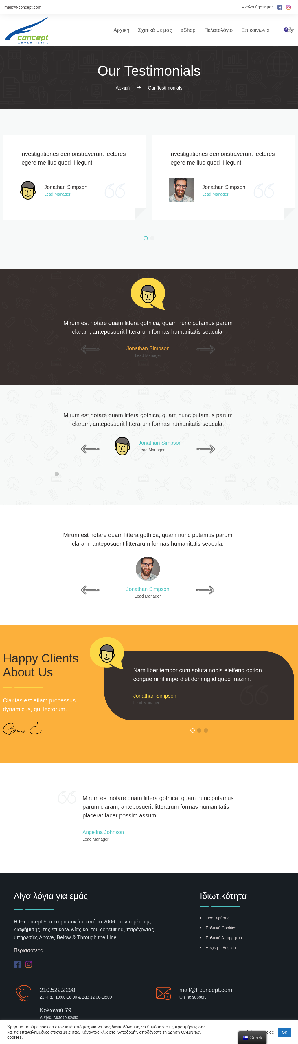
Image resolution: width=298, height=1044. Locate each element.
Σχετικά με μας (155, 30)
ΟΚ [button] (284, 1032)
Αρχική (121, 30)
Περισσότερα (29, 950)
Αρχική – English (218, 947)
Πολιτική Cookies (218, 928)
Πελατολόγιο (218, 30)
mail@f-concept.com (22, 7)
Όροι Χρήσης (214, 918)
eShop (188, 30)
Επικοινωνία (255, 30)
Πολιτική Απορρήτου (221, 937)
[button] (146, 238)
